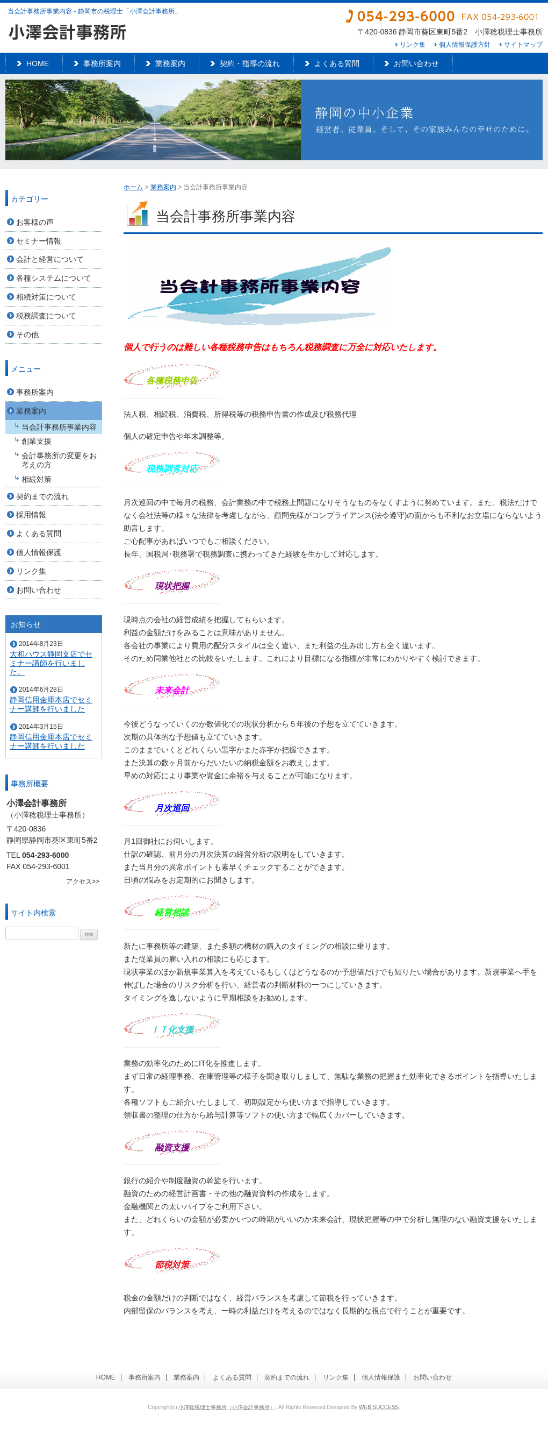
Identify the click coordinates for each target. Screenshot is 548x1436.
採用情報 (31, 514)
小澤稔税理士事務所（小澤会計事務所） (226, 1407)
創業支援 (36, 441)
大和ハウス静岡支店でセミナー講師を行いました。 (51, 663)
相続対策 (36, 479)
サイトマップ (523, 44)
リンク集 (413, 44)
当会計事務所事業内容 (59, 427)
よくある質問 (336, 63)
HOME (37, 63)
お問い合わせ (416, 63)
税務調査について (46, 315)
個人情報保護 (38, 552)
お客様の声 (35, 222)
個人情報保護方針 (465, 44)
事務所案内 (102, 63)
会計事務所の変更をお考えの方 (59, 460)
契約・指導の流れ (250, 63)
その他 (27, 334)
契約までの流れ (42, 496)
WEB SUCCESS (379, 1407)
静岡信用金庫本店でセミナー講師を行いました (51, 704)
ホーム (133, 187)
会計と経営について (50, 259)
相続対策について (46, 297)
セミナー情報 (38, 241)
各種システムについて (53, 278)
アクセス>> (82, 881)
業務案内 (170, 63)
